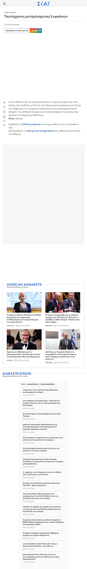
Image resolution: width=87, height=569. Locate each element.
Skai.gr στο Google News (40, 131)
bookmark (4, 120)
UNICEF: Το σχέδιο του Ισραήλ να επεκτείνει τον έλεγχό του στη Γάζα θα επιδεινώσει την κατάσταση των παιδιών (42, 509)
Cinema (10, 360)
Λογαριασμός (83, 3)
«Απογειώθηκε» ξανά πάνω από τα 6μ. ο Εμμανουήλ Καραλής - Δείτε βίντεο (40, 545)
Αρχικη (6, 12)
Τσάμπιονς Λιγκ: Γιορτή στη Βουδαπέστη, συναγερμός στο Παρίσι (40, 391)
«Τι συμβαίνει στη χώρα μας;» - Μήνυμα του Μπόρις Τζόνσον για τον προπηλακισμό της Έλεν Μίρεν (41, 403)
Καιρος (78, 3)
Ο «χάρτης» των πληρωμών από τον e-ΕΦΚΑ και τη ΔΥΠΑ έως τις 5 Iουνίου (42, 473)
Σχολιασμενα (48, 384)
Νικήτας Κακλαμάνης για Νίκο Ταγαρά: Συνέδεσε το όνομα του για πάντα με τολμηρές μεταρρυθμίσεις (43, 461)
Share (4, 125)
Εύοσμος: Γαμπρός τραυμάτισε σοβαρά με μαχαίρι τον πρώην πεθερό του (41, 534)
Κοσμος (13, 12)
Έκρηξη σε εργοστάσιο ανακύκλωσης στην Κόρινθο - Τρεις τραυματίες (41, 484)
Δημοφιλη (32, 384)
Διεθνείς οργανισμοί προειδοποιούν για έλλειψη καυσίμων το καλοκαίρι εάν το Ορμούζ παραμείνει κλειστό (40, 427)
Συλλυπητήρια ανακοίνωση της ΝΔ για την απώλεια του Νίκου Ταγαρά (41, 450)
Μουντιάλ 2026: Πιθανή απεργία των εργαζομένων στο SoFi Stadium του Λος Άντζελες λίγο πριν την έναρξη (40, 496)
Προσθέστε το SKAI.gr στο (24, 30)
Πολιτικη (10, 325)
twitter (4, 107)
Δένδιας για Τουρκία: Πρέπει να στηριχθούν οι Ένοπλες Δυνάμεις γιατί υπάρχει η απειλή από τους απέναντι (60, 355)
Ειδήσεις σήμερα (32, 124)
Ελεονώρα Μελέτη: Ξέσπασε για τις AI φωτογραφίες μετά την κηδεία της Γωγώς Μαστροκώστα (41, 557)
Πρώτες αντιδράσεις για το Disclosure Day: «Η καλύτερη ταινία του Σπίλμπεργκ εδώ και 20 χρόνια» (23, 354)
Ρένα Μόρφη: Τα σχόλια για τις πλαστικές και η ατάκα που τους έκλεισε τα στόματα (43, 439)
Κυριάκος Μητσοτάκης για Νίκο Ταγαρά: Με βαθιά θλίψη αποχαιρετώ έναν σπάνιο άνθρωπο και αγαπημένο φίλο (43, 522)
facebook (4, 103)
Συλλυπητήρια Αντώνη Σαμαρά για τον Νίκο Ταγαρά (42, 415)
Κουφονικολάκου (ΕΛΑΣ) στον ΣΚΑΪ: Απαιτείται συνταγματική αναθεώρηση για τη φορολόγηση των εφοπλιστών (24, 318)
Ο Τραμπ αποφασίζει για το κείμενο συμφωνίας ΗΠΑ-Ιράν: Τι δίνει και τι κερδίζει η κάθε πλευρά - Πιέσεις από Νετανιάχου (62, 318)
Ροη (23, 384)
